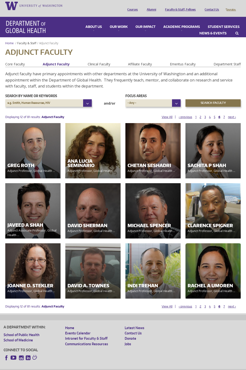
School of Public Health (21, 328)
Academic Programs (181, 20)
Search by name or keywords (31, 89)
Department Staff (227, 57)
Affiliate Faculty (140, 57)
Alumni (150, 5)
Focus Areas (136, 89)
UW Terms (86, 366)
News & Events (213, 26)
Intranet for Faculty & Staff (86, 332)
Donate (230, 5)
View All (167, 110)
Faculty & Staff (26, 36)
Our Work (119, 20)
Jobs (128, 337)
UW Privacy (67, 366)
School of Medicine (18, 333)
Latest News (134, 321)
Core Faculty (15, 57)
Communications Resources (86, 337)
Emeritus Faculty (183, 57)
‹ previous (185, 110)
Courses (131, 5)
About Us (94, 20)
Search (237, 26)
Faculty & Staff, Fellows (179, 5)
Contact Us (210, 5)
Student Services (224, 20)
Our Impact (145, 20)
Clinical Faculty (99, 57)
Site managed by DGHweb (115, 366)
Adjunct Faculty (56, 57)
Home (9, 36)
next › (232, 110)
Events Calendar (78, 326)
